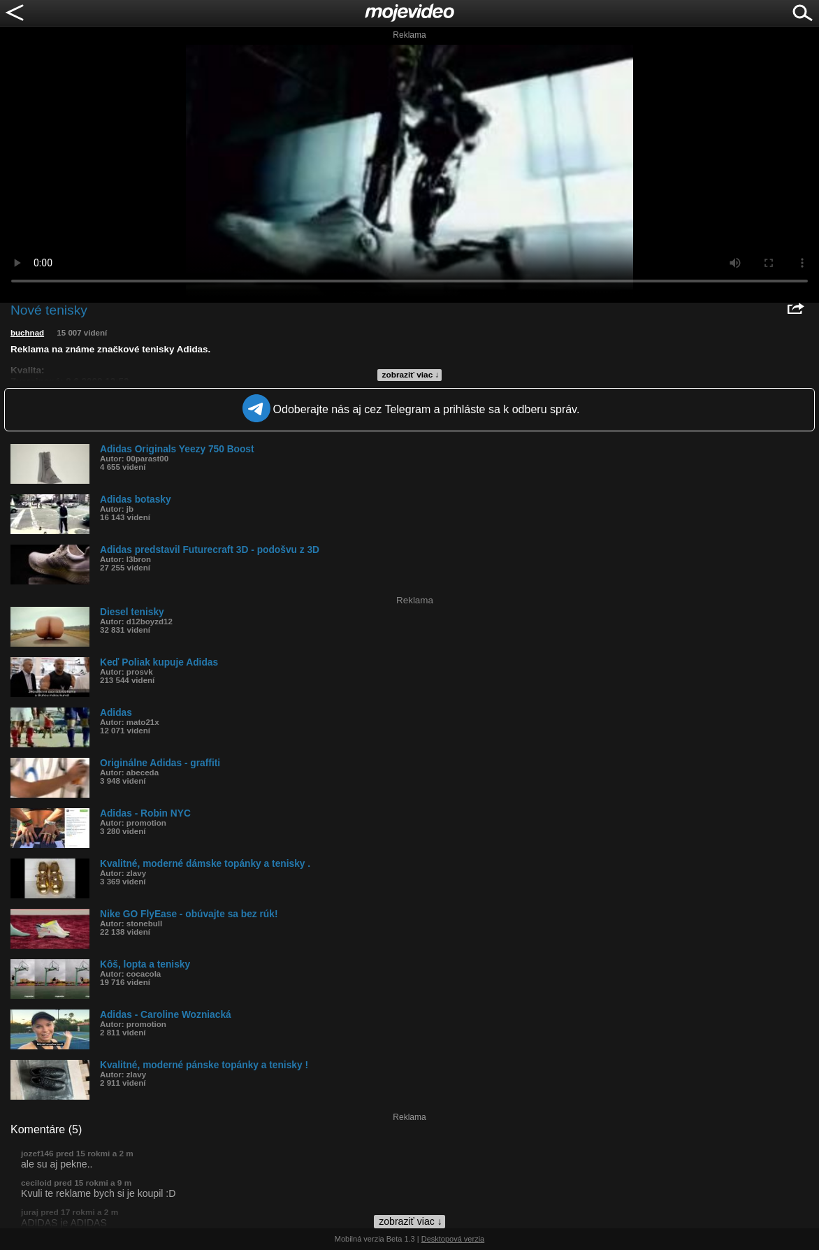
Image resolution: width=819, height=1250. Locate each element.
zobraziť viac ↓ (411, 375)
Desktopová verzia (453, 1239)
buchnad (27, 333)
